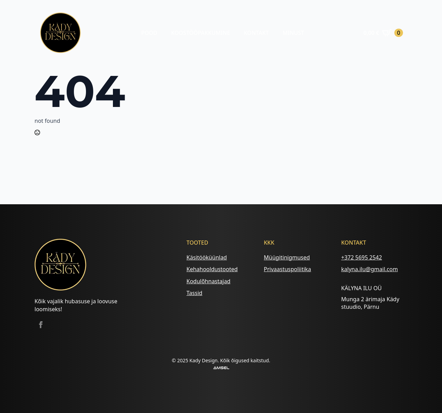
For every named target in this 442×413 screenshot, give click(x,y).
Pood (149, 33)
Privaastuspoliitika (287, 269)
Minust (293, 33)
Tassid (194, 293)
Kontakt (256, 33)
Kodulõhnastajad (208, 281)
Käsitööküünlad (206, 257)
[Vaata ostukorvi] (383, 32)
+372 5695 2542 (361, 257)
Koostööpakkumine (200, 33)
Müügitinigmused (287, 257)
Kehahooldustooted (212, 269)
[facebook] (41, 324)
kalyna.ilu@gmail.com (369, 269)
